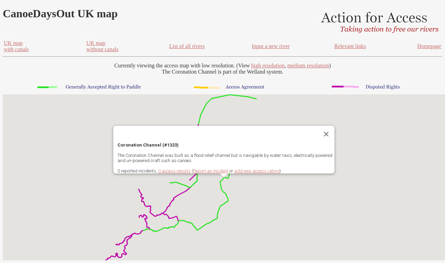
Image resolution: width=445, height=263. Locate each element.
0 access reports (174, 170)
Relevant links (350, 46)
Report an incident (210, 170)
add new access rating (257, 170)
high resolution (267, 65)
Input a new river (271, 46)
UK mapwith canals (16, 46)
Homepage (429, 46)
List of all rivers (187, 46)
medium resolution (308, 65)
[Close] (326, 134)
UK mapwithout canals (102, 46)
